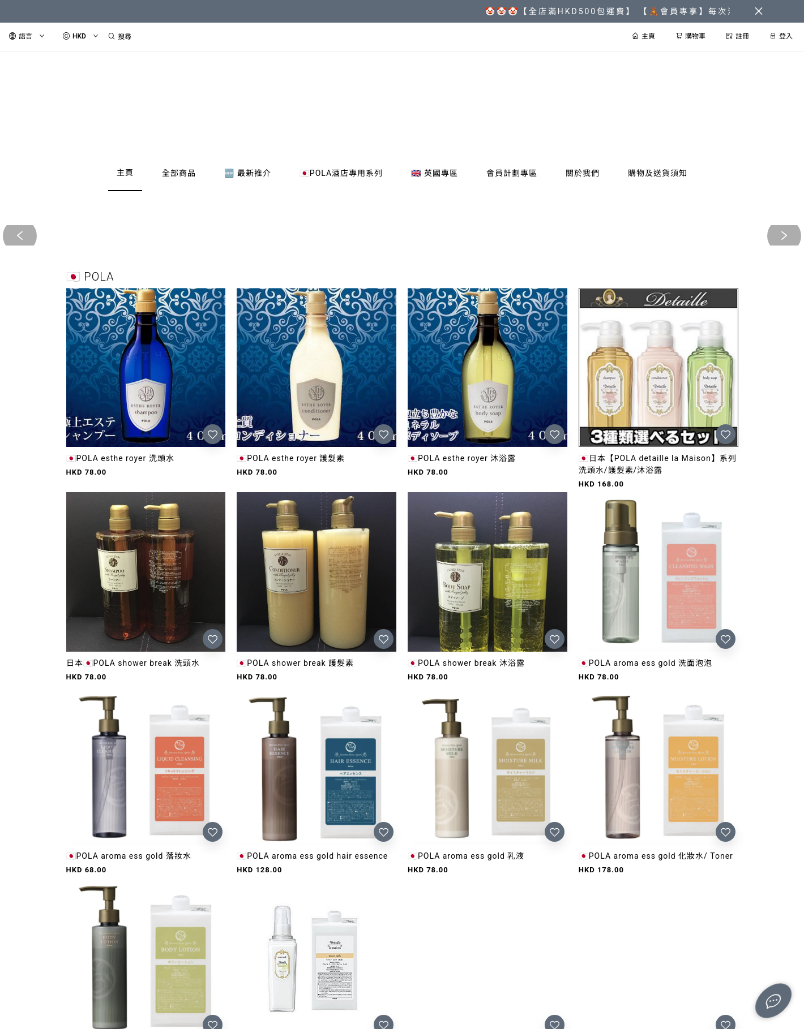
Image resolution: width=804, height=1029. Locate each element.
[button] (393, 568)
